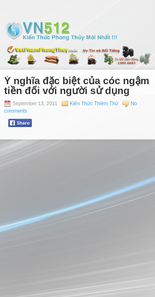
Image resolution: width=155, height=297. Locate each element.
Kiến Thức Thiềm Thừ (94, 103)
